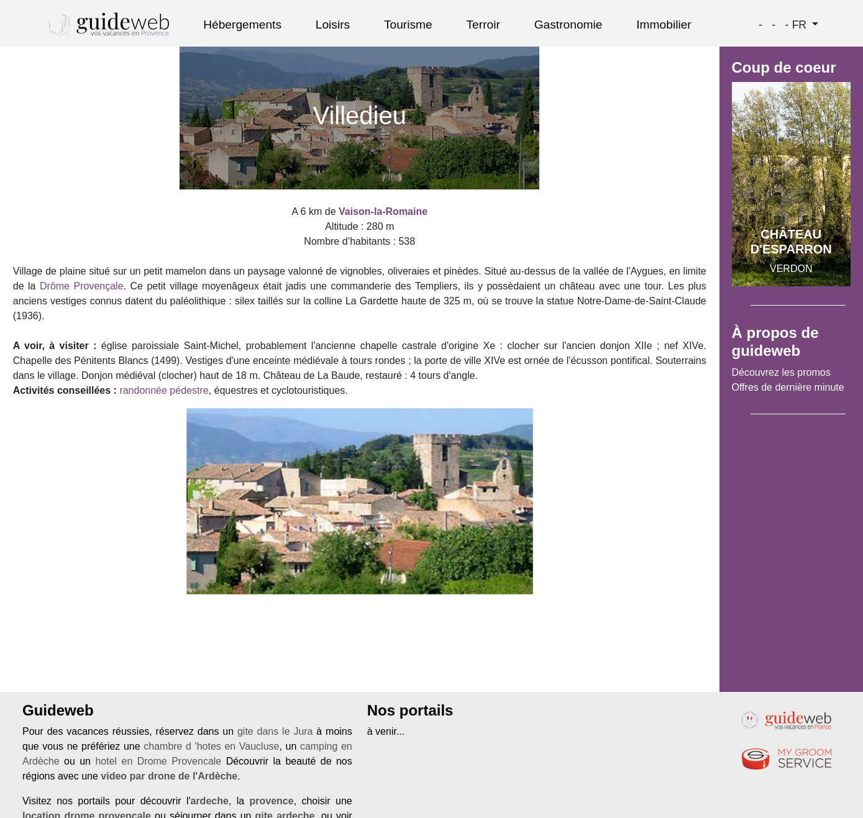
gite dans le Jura (275, 731)
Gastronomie (568, 24)
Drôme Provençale (82, 286)
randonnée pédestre (163, 390)
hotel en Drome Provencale (158, 761)
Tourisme (408, 24)
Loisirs (333, 24)
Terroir (483, 24)
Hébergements (242, 24)
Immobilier (664, 24)
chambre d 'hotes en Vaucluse (211, 746)
